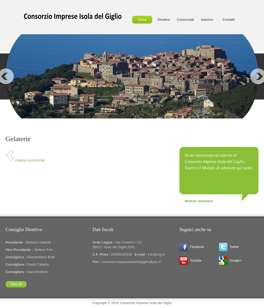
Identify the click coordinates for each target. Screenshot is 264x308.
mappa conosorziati (25, 160)
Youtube (196, 260)
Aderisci (207, 20)
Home (142, 20)
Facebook (197, 247)
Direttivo (164, 20)
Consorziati (185, 20)
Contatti (228, 20)
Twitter (234, 247)
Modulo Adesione (199, 201)
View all (16, 284)
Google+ (235, 260)
